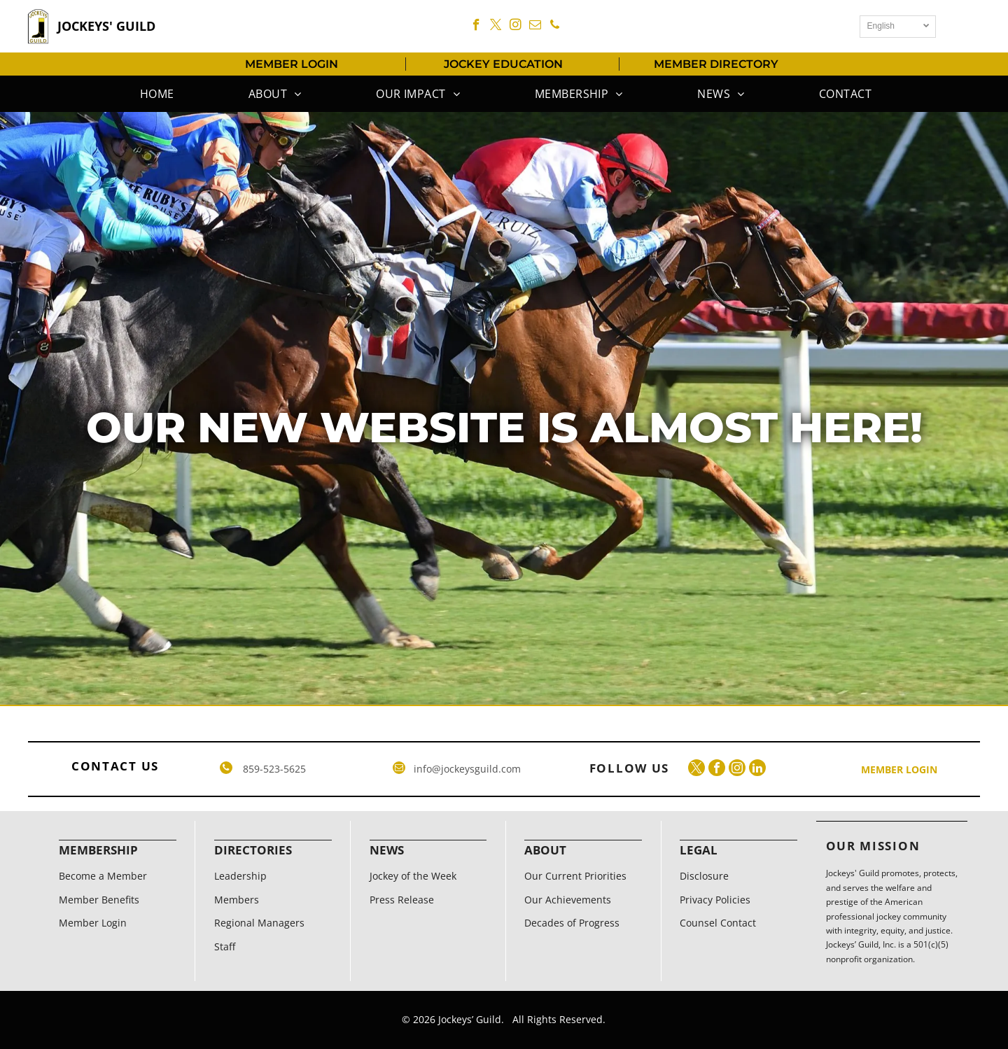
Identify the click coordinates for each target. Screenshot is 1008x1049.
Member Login (93, 922)
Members (236, 899)
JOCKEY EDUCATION (503, 64)
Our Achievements (567, 899)
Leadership (240, 875)
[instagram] (515, 26)
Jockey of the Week (413, 875)
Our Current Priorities (575, 875)
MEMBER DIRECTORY (716, 64)
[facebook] (476, 26)
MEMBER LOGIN (291, 64)
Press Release (402, 899)
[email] (535, 26)
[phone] (555, 26)
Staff (224, 946)
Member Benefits (99, 899)
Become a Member (103, 875)
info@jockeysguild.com (467, 768)
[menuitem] (155, 93)
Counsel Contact (718, 922)
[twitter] (496, 26)
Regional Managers (259, 922)
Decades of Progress (572, 922)
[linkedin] (757, 769)
